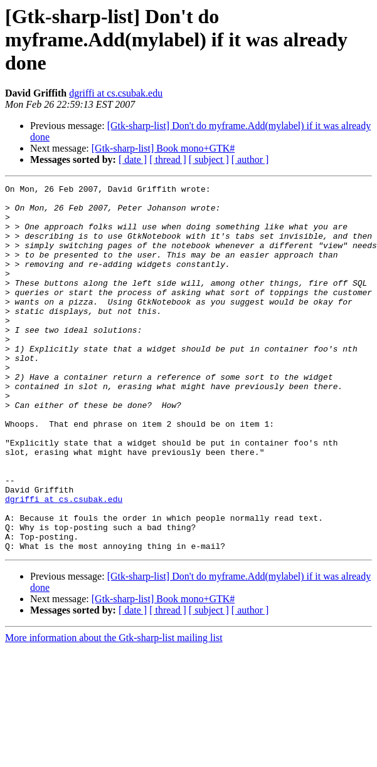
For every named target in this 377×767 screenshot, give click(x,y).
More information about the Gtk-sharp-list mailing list (114, 711)
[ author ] (250, 159)
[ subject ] (209, 159)
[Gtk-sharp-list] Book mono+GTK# (163, 148)
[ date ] (133, 159)
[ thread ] (167, 159)
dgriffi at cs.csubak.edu (115, 93)
